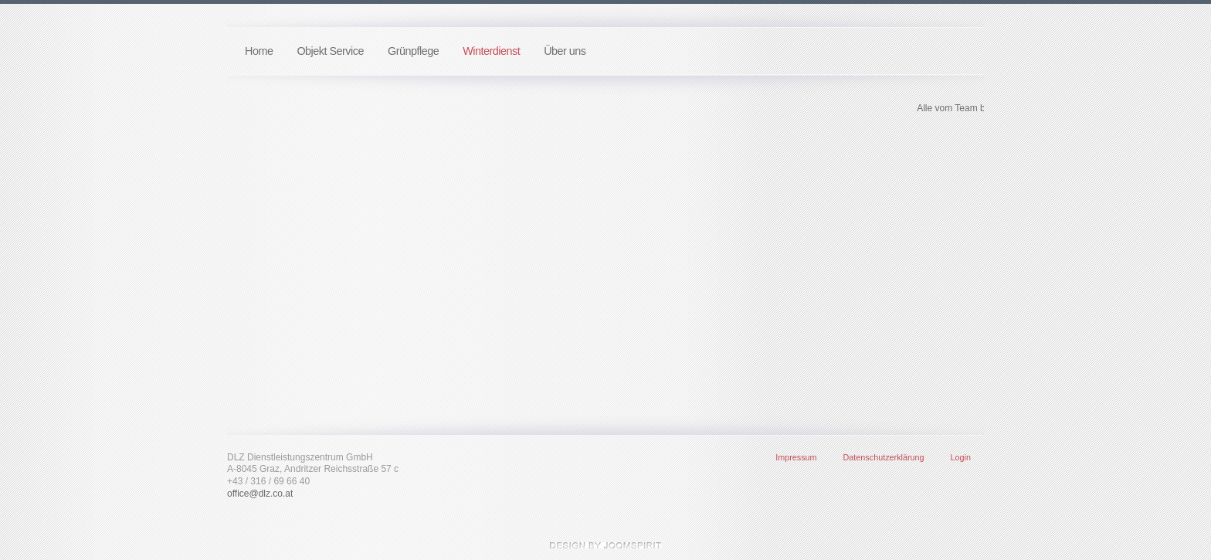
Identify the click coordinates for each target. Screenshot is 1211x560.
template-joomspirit (605, 545)
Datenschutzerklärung (883, 457)
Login (961, 457)
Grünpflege (413, 51)
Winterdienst (491, 51)
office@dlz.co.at (260, 493)
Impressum (795, 457)
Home (259, 51)
